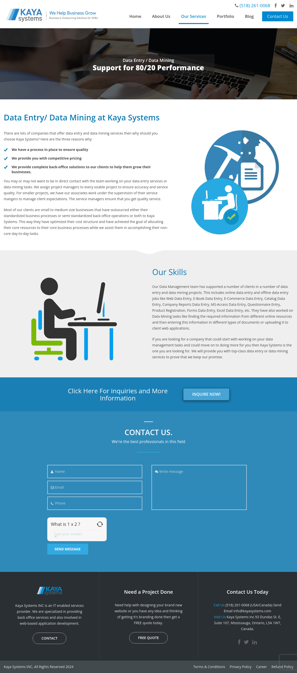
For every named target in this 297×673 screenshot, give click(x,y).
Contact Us (277, 16)
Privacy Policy (240, 666)
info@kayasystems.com (252, 611)
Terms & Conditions (209, 666)
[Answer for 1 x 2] (77, 533)
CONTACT (50, 638)
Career (261, 666)
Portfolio (225, 16)
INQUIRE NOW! (206, 394)
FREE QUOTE (148, 637)
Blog (249, 16)
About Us (161, 16)
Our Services (193, 16)
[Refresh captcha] (100, 524)
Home (135, 16)
